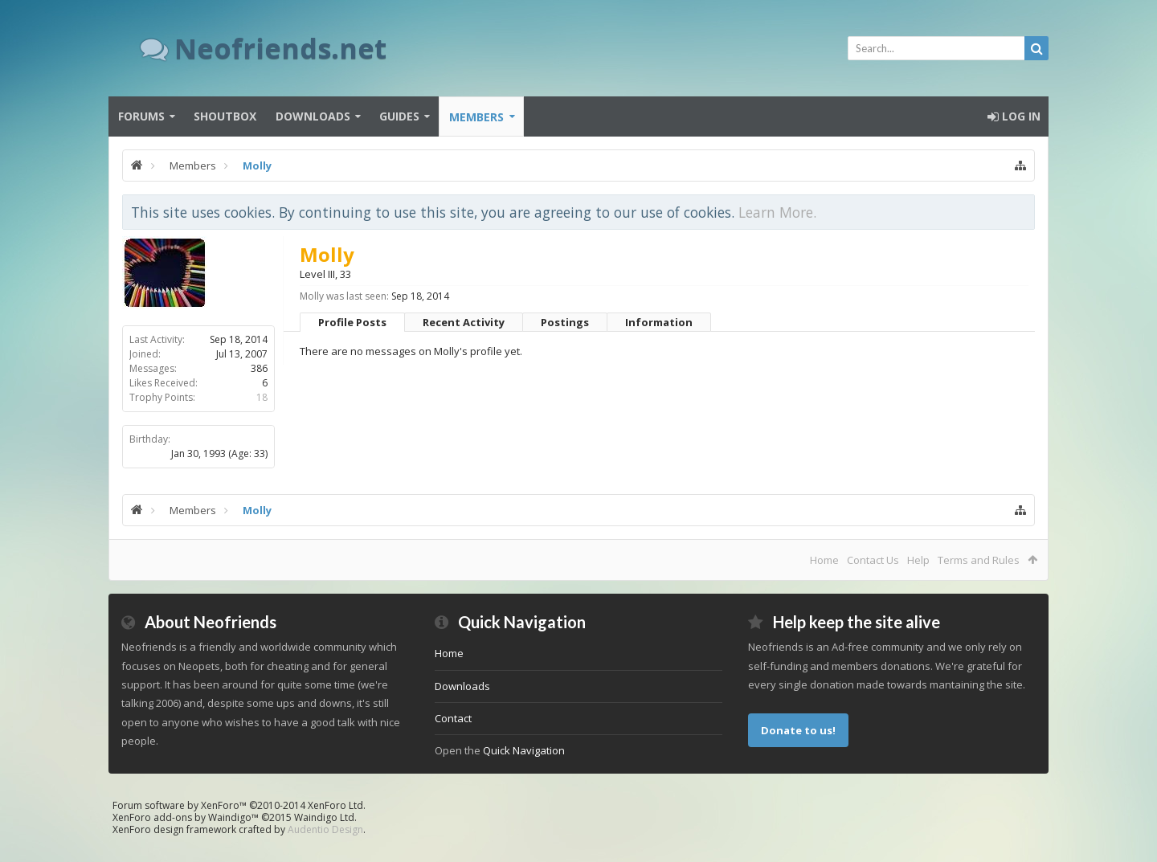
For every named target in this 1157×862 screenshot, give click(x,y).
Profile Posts (352, 322)
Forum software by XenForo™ (239, 805)
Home (824, 560)
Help (918, 560)
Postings (565, 322)
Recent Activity (464, 322)
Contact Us (873, 560)
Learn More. (777, 212)
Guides (399, 116)
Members (476, 117)
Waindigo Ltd (324, 817)
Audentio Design (325, 829)
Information (659, 322)
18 (262, 397)
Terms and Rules (979, 560)
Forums (141, 116)
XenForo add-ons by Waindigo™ (185, 817)
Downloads (313, 116)
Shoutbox (225, 116)
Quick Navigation (524, 750)
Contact (453, 718)
